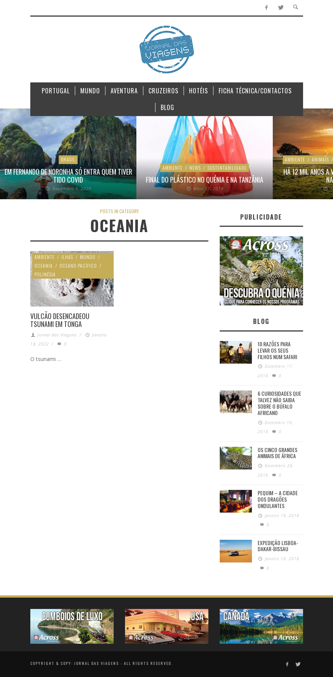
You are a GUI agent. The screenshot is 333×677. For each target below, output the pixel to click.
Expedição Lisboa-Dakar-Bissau (278, 546)
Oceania (43, 265)
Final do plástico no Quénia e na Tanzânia (204, 179)
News (195, 167)
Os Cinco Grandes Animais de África (277, 453)
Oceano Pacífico (78, 265)
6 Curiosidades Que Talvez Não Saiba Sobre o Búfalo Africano (279, 402)
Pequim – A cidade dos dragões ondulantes (278, 499)
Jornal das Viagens (57, 335)
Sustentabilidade (227, 167)
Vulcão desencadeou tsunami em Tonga (59, 320)
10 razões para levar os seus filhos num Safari (277, 350)
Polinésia (45, 274)
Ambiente (173, 167)
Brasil (68, 159)
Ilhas (67, 257)
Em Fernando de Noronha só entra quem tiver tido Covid (68, 176)
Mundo (87, 257)
